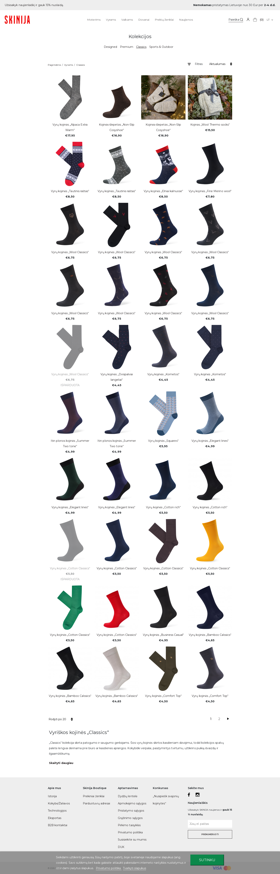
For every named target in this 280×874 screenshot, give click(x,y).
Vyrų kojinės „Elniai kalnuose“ (163, 191)
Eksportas (54, 818)
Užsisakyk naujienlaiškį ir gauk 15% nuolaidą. (34, 5)
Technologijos (57, 810)
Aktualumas (217, 64)
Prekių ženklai (164, 19)
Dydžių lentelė (127, 796)
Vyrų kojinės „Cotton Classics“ (70, 568)
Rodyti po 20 (57, 719)
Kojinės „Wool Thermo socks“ (210, 124)
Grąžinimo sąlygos (130, 818)
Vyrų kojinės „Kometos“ (163, 374)
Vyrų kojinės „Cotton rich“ (163, 507)
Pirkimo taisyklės (129, 825)
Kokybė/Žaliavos (59, 803)
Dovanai (143, 19)
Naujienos (186, 19)
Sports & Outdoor (161, 47)
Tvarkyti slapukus (134, 868)
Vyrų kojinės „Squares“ (163, 441)
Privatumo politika (130, 832)
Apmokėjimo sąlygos (132, 803)
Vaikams (127, 19)
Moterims (93, 19)
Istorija (52, 796)
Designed (110, 47)
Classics (141, 47)
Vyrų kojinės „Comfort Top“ (163, 696)
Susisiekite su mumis (132, 839)
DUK (121, 847)
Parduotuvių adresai (96, 803)
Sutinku (207, 860)
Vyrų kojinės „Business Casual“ (163, 635)
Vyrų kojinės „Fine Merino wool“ (210, 191)
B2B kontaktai (57, 825)
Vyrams (111, 19)
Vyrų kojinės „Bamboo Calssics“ (210, 635)
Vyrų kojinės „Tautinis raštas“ (70, 191)
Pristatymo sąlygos (131, 810)
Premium (126, 47)
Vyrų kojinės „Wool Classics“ (70, 252)
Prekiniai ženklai (93, 796)
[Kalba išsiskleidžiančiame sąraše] (269, 20)
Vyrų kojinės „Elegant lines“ (210, 441)
